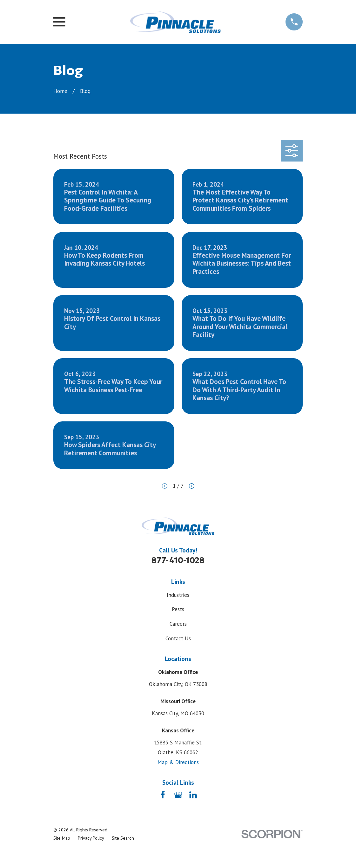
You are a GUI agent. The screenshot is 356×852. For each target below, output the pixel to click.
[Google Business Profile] (178, 795)
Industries (178, 594)
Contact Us (178, 638)
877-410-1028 (178, 560)
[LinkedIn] (193, 795)
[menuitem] (61, 838)
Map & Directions (178, 762)
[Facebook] (163, 795)
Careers (178, 623)
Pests (178, 609)
